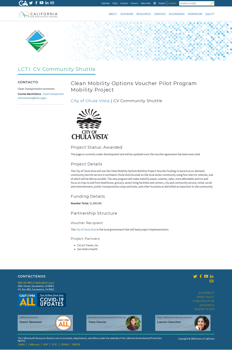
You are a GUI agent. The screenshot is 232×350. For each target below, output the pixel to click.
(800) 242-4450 (25, 283)
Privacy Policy (205, 297)
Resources (143, 14)
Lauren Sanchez (169, 322)
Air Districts (207, 305)
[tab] (154, 3)
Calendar (105, 3)
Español (172, 3)
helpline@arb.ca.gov (44, 283)
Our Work (126, 14)
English (162, 3)
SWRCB (76, 344)
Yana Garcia (97, 322)
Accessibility (206, 293)
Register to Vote (204, 309)
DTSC (54, 344)
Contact (124, 3)
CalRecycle (34, 344)
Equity (209, 14)
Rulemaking (177, 14)
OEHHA (64, 344)
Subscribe (146, 3)
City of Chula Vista (90, 101)
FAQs (115, 3)
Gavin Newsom (30, 322)
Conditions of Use (203, 301)
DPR (45, 344)
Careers (134, 3)
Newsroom (195, 14)
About (113, 14)
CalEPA (21, 344)
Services (160, 14)
